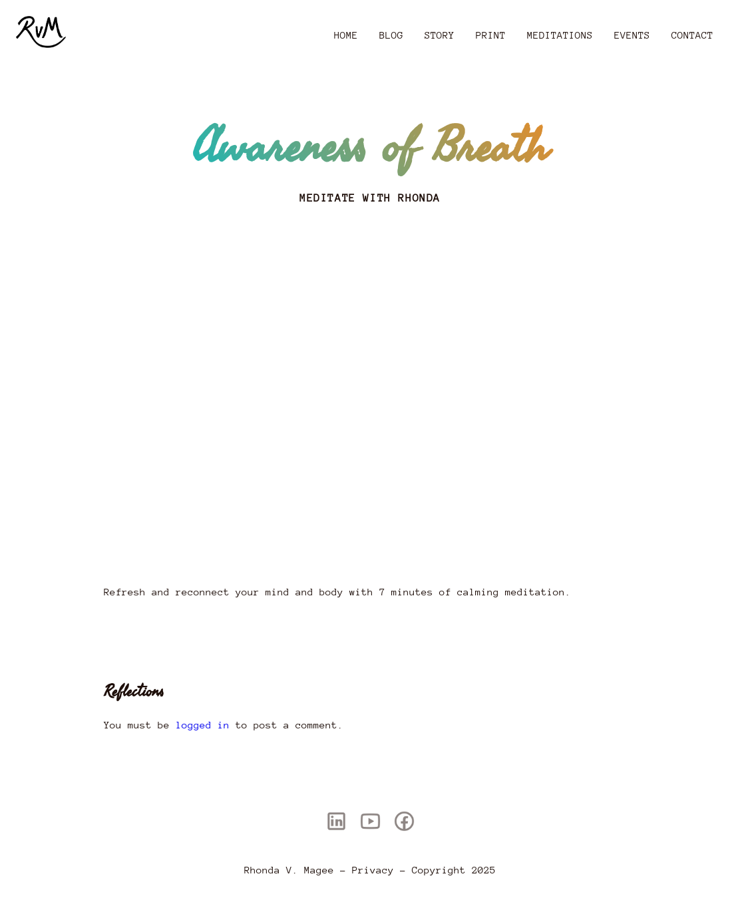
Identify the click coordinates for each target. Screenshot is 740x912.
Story (440, 35)
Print (491, 35)
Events (632, 35)
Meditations (560, 35)
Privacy (373, 869)
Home (346, 35)
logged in (203, 724)
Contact (692, 35)
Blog (391, 35)
